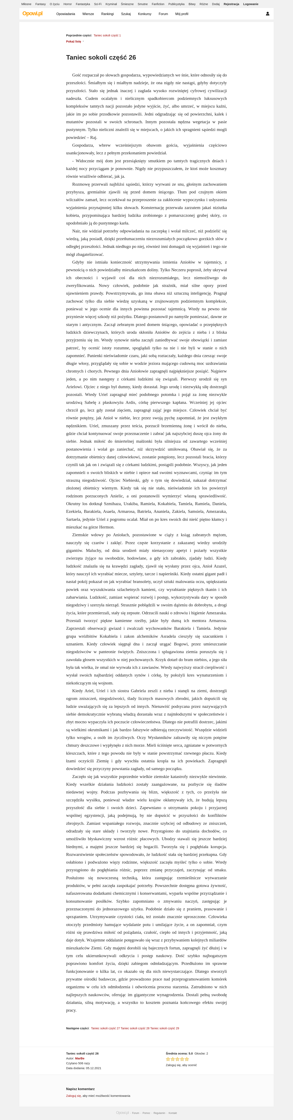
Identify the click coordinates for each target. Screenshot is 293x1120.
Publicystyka (176, 4)
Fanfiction (158, 4)
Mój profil (181, 14)
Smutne (143, 4)
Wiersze (88, 14)
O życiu (55, 4)
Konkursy (144, 14)
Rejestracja (231, 4)
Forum (163, 14)
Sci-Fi (97, 4)
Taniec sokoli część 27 (105, 1028)
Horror (67, 4)
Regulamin (159, 1113)
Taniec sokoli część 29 (164, 1028)
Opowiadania (65, 14)
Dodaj (216, 4)
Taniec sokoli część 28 (135, 1028)
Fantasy (40, 4)
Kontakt (173, 1113)
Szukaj (126, 14)
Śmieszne (127, 4)
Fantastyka (83, 4)
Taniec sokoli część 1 (107, 35)
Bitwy (192, 4)
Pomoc (146, 1113)
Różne (204, 4)
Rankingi (107, 14)
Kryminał (111, 4)
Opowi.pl (32, 13)
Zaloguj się (73, 1095)
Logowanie (250, 4)
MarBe (79, 1058)
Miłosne (26, 4)
